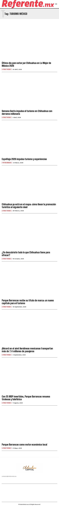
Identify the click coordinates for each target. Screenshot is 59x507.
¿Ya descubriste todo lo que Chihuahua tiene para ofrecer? (26, 254)
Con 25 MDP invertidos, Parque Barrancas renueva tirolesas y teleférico (26, 398)
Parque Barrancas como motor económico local (24, 444)
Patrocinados (6, 162)
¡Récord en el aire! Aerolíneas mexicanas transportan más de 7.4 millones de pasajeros (27, 350)
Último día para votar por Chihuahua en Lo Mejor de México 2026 (26, 64)
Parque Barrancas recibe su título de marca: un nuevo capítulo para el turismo (28, 302)
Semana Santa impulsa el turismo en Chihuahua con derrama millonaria (27, 112)
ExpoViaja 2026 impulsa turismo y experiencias (24, 159)
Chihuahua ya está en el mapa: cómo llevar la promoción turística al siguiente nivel (29, 206)
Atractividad (6, 69)
